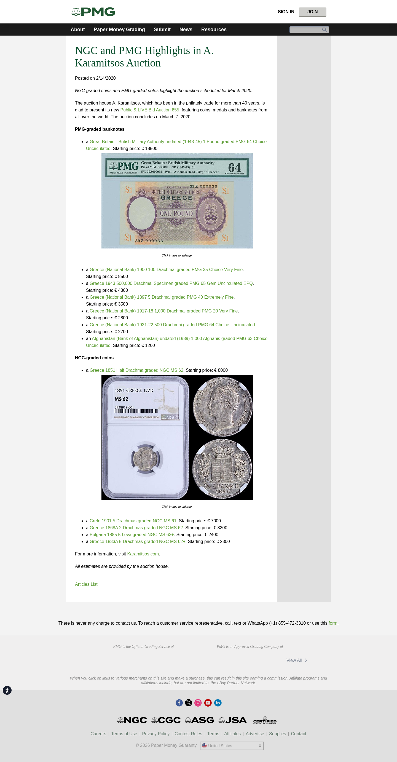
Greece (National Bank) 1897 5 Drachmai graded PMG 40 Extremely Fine (162, 297)
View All (297, 660)
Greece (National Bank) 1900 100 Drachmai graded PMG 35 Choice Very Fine (166, 269)
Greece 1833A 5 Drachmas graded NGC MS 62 (137, 541)
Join (312, 11)
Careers (98, 733)
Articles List (86, 584)
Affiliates (232, 733)
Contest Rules (188, 733)
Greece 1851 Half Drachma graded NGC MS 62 (136, 370)
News (185, 29)
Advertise (255, 733)
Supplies (277, 733)
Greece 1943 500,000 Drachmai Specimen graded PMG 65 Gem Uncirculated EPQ (171, 283)
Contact (298, 733)
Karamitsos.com (143, 554)
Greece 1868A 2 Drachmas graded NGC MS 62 (136, 527)
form (333, 623)
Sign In (286, 11)
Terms (213, 733)
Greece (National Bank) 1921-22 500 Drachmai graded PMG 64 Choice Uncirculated (172, 324)
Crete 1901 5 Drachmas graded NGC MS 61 (133, 520)
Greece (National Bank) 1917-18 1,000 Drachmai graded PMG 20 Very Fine (164, 311)
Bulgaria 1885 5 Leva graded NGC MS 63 (132, 534)
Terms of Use (124, 733)
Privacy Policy (156, 733)
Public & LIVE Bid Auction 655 (149, 110)
